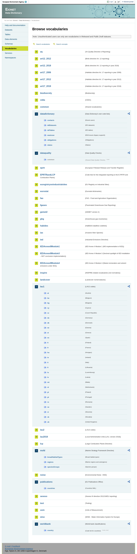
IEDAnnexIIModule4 (50, 263)
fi (47, 343)
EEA (15, 2)
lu (48, 372)
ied (41, 240)
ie (48, 357)
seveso (43, 496)
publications (46, 482)
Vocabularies (11, 48)
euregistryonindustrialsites (53, 184)
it (47, 362)
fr (47, 348)
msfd (42, 450)
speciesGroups (53, 467)
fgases (43, 205)
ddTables (50, 130)
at (48, 293)
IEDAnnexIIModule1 (50, 246)
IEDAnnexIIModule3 (50, 253)
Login (111, 1)
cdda (42, 100)
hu (48, 352)
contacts (50, 120)
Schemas (9, 44)
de (48, 318)
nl (48, 387)
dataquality (45, 153)
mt (48, 382)
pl (48, 392)
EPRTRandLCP (47, 175)
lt (47, 367)
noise (43, 475)
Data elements (11, 39)
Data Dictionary (24, 20)
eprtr (42, 168)
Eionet (15, 20)
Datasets (8, 30)
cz (48, 313)
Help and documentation (15, 25)
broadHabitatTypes (54, 457)
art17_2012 (45, 79)
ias (41, 233)
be (48, 298)
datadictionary (47, 114)
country (50, 530)
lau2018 (44, 437)
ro (48, 402)
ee (48, 328)
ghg (42, 219)
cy (48, 308)
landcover (45, 280)
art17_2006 (45, 72)
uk (48, 422)
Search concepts (62, 44)
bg (48, 303)
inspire (43, 273)
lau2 (42, 430)
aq (41, 52)
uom (42, 510)
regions (50, 462)
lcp (41, 444)
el (48, 333)
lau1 (42, 286)
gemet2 (43, 212)
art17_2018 (45, 86)
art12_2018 (45, 65)
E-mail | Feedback (12, 546)
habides (44, 226)
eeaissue (50, 135)
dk (48, 323)
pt (48, 397)
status (49, 145)
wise (42, 517)
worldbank (45, 524)
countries (51, 488)
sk (48, 417)
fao (41, 198)
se (48, 407)
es (48, 338)
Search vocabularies (43, 44)
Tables (7, 34)
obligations (51, 140)
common (44, 107)
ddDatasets (51, 125)
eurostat (44, 191)
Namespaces (10, 58)
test (42, 503)
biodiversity (46, 93)
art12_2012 (45, 59)
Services (8, 53)
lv (48, 377)
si (48, 412)
